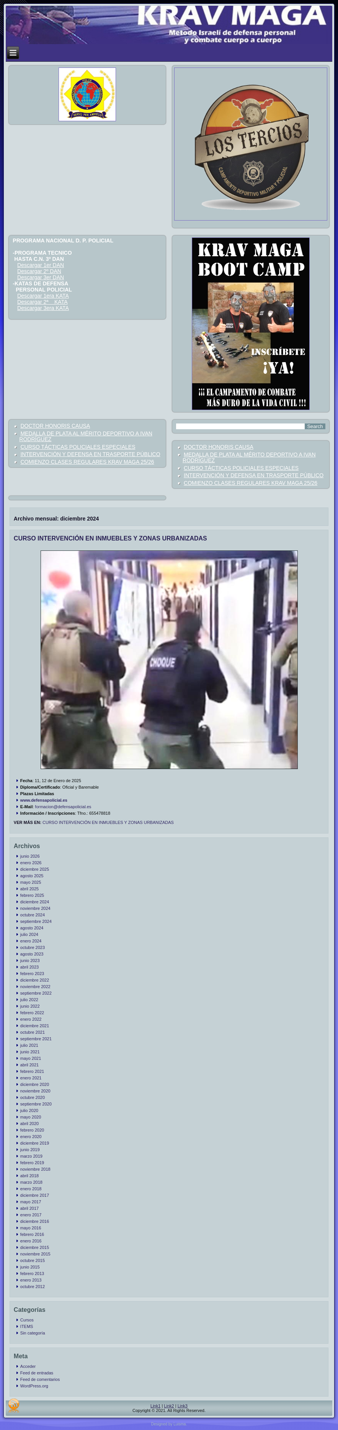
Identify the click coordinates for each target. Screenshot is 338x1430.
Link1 (155, 1406)
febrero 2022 (32, 1012)
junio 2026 (30, 856)
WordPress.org (34, 1386)
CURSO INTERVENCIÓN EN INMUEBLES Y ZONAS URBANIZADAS (110, 538)
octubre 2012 (32, 1286)
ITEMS (26, 1326)
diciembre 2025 (34, 869)
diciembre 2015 (34, 1247)
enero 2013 (31, 1280)
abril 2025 (29, 888)
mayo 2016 (30, 1228)
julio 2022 (29, 999)
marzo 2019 (31, 1156)
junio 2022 (30, 1006)
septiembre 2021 (36, 1038)
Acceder (28, 1366)
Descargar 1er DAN (40, 265)
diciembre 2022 (34, 980)
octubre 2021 (32, 1032)
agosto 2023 (32, 954)
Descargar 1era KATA (43, 296)
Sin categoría (32, 1333)
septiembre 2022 (36, 993)
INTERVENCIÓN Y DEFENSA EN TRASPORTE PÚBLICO (90, 454)
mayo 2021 (30, 1058)
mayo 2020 (30, 1117)
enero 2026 (31, 862)
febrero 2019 (32, 1162)
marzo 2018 (31, 1182)
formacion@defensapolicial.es (63, 806)
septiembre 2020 (36, 1104)
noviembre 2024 (35, 908)
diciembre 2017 (34, 1195)
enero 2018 (31, 1188)
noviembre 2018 (35, 1169)
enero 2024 (31, 941)
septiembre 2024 (36, 921)
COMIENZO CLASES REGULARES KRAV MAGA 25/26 (87, 462)
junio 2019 (30, 1149)
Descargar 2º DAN (39, 271)
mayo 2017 (30, 1201)
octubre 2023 (32, 947)
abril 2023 (29, 967)
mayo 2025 (30, 882)
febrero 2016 (32, 1234)
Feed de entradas (36, 1373)
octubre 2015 (32, 1260)
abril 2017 (29, 1208)
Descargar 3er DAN (40, 277)
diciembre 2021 (34, 1025)
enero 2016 (31, 1241)
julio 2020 (29, 1110)
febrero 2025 (32, 895)
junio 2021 (30, 1051)
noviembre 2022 (35, 986)
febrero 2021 (32, 1071)
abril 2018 (29, 1175)
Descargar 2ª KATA (42, 302)
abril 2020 (29, 1123)
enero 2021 (31, 1078)
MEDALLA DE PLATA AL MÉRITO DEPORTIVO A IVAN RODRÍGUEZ (85, 436)
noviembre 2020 (35, 1091)
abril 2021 (29, 1065)
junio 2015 (30, 1267)
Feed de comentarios (40, 1379)
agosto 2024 (32, 928)
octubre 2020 (32, 1097)
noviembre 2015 (35, 1254)
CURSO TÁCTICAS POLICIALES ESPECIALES (77, 447)
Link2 (169, 1406)
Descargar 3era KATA (43, 308)
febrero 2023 (32, 973)
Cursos (27, 1320)
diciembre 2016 (34, 1221)
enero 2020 (31, 1136)
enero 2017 (31, 1215)
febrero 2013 (32, 1273)
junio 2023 (30, 960)
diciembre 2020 (34, 1084)
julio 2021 (29, 1045)
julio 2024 (29, 934)
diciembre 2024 (34, 902)
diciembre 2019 (34, 1143)
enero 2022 (31, 1019)
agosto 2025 (32, 875)
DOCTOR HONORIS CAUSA (55, 426)
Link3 (183, 1406)
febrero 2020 (32, 1130)
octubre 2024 (32, 915)
